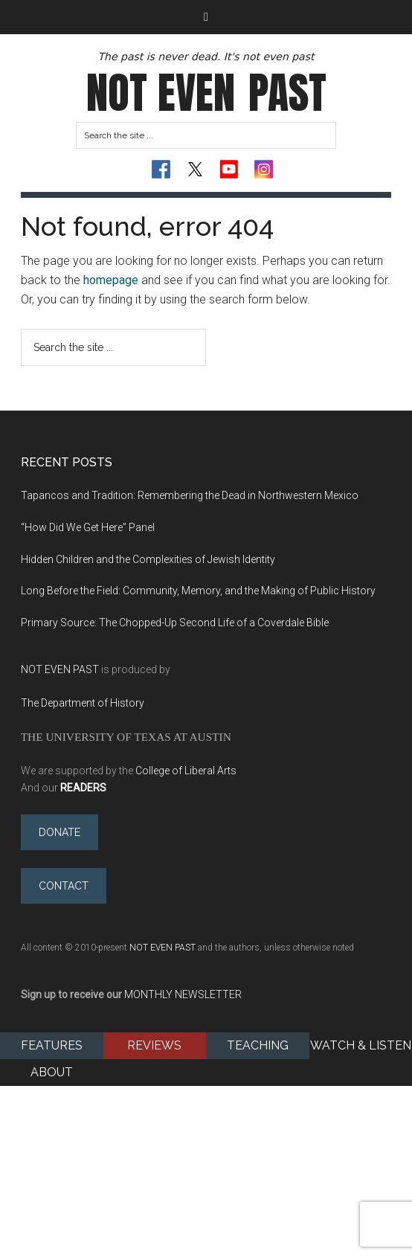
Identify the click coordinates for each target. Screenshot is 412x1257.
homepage (110, 280)
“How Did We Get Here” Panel (89, 527)
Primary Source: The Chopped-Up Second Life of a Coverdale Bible (175, 622)
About (51, 1072)
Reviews (154, 1045)
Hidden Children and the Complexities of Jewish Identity (150, 559)
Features (52, 1045)
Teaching (258, 1045)
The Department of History (82, 703)
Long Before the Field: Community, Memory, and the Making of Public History (198, 591)
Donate (59, 832)
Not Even (206, 92)
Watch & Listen (360, 1045)
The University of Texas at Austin (126, 736)
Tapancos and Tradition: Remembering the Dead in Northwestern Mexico (189, 495)
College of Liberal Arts (185, 771)
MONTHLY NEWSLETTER (183, 994)
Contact (63, 886)
